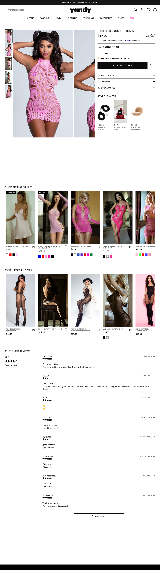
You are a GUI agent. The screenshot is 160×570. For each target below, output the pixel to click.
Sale (132, 18)
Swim (59, 18)
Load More (99, 516)
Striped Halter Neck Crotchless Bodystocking (81, 330)
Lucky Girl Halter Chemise (113, 329)
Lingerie (30, 18)
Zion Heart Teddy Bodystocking (142, 330)
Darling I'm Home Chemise (146, 246)
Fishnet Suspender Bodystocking (13, 330)
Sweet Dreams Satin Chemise (17, 246)
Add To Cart (122, 65)
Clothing (72, 18)
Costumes (45, 18)
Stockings (88, 18)
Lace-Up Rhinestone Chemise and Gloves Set (49, 247)
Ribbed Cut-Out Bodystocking (50, 329)
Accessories (106, 18)
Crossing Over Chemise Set (81, 246)
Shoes (121, 18)
